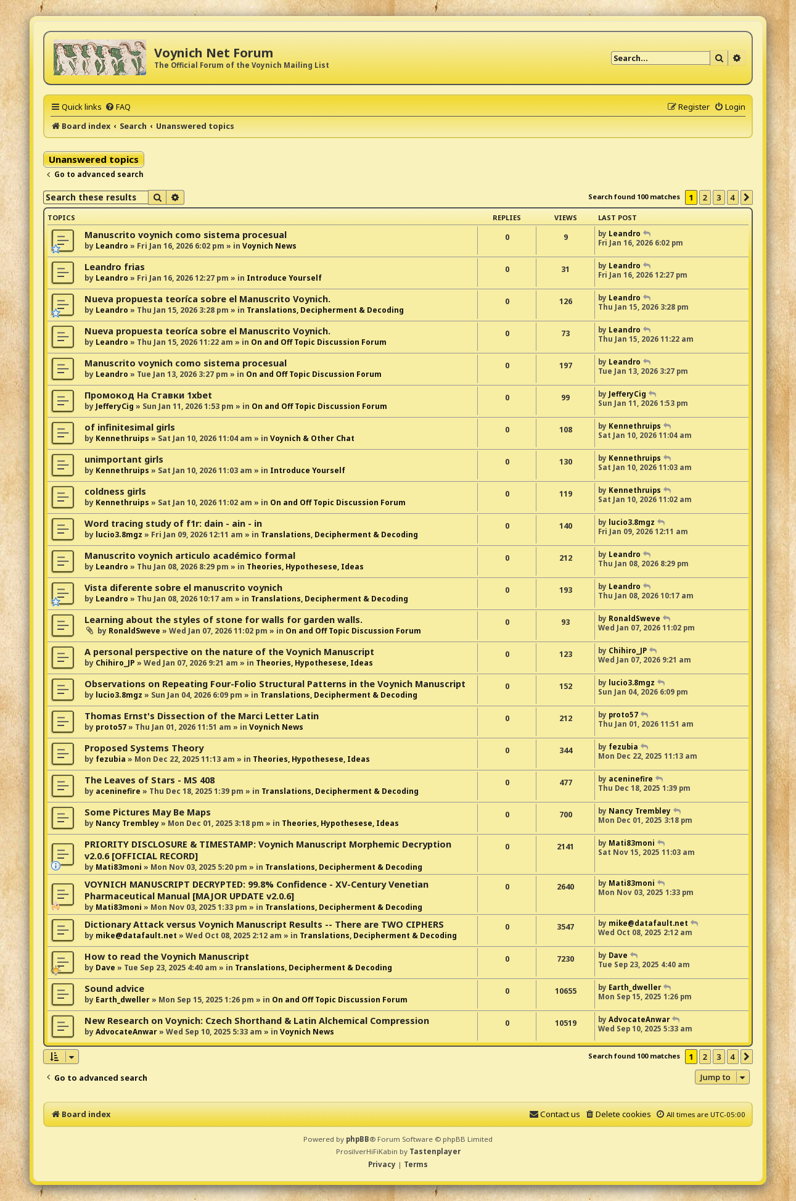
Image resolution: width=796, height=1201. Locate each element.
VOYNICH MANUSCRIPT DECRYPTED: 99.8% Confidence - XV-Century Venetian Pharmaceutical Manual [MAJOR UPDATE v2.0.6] (256, 890)
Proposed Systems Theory (143, 748)
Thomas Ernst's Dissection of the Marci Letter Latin (201, 716)
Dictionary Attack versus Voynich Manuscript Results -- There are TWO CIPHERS (264, 924)
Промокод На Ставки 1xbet (148, 395)
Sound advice (114, 988)
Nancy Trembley (127, 823)
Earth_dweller (123, 999)
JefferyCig (115, 406)
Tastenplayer (435, 1151)
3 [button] (718, 197)
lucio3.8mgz (119, 534)
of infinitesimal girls (129, 427)
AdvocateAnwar (126, 1031)
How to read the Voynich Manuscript (166, 956)
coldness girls (115, 491)
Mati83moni (119, 867)
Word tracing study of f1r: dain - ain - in (173, 523)
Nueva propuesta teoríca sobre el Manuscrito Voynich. (207, 299)
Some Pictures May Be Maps (147, 812)
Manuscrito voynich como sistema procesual (185, 235)
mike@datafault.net (136, 935)
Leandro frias (114, 267)
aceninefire (118, 791)
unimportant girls (123, 459)
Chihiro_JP (115, 663)
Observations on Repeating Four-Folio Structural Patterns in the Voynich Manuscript (275, 684)
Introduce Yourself (284, 278)
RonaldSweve (134, 630)
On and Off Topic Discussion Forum (319, 342)
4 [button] (733, 197)
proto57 (111, 727)
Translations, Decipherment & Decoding (325, 310)
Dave (105, 967)
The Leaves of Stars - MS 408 (149, 780)
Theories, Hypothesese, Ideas (305, 566)
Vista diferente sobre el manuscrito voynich (183, 587)
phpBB (357, 1139)
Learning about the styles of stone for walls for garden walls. (223, 619)
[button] (747, 197)
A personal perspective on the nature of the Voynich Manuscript (229, 652)
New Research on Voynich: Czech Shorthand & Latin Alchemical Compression (256, 1020)
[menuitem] (118, 106)
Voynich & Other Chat (312, 438)
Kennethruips (122, 438)
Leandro (112, 246)
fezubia (111, 759)
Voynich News (269, 246)
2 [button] (705, 197)
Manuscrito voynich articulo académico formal (189, 555)
